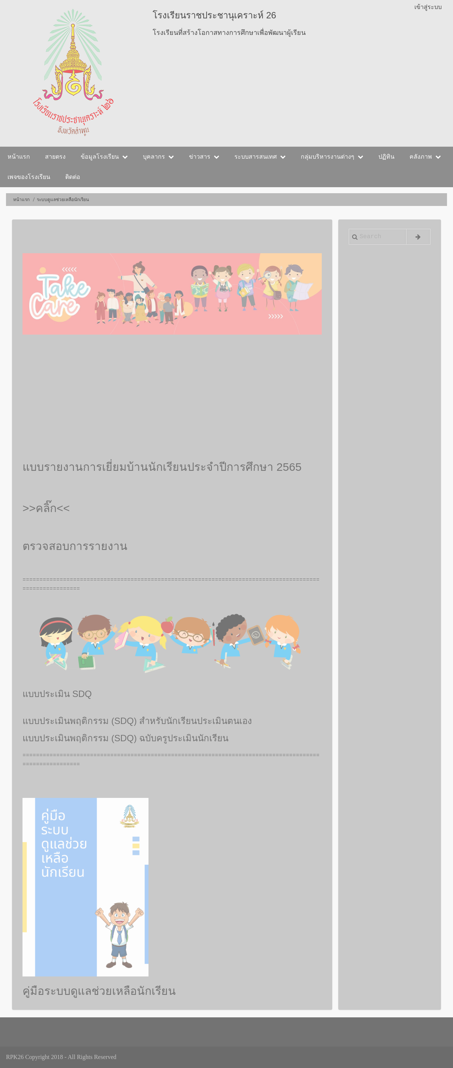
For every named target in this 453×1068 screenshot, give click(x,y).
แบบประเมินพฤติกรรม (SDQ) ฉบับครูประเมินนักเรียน (125, 738)
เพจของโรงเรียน (29, 176)
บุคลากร (158, 156)
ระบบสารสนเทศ (260, 156)
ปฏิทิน (386, 156)
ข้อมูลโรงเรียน (104, 156)
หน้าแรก (19, 156)
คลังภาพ (425, 156)
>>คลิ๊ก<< (46, 508)
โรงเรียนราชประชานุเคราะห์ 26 (214, 15)
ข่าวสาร (204, 156)
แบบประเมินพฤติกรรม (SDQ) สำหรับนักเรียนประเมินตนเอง (137, 721)
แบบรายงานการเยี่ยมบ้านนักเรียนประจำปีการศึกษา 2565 (162, 467)
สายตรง (55, 156)
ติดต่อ (72, 176)
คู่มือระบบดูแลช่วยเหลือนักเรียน (99, 991)
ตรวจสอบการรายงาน (75, 546)
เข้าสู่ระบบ (428, 7)
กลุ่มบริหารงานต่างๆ (332, 156)
